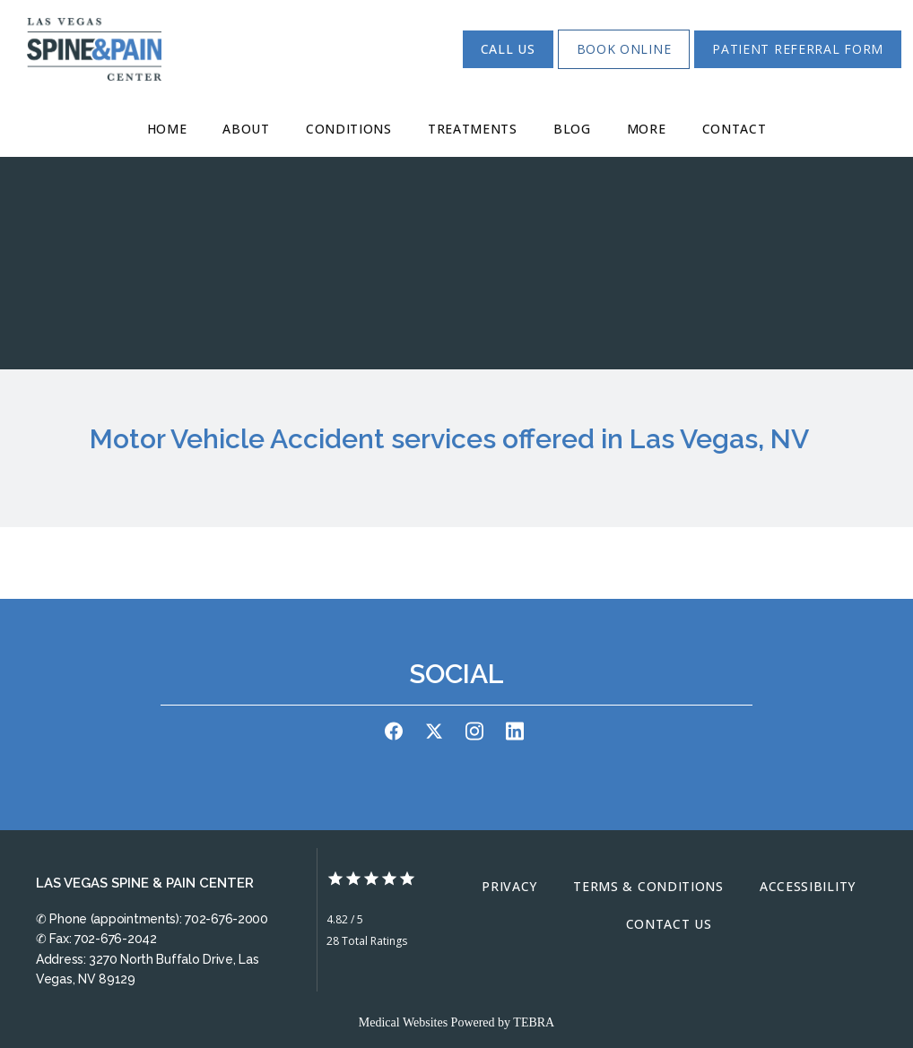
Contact (734, 128)
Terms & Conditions (648, 886)
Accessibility (808, 886)
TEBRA (533, 1022)
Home (167, 128)
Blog (572, 128)
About (246, 128)
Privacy (509, 886)
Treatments (472, 128)
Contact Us (669, 923)
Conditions (349, 128)
